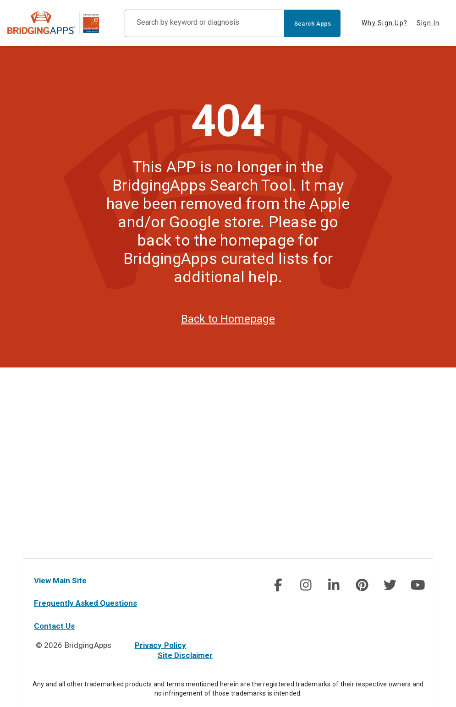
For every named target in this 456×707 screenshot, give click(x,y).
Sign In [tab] (428, 23)
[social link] (278, 585)
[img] (277, 585)
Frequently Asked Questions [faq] (85, 603)
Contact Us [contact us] (54, 625)
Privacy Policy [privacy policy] (161, 645)
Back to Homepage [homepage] (228, 334)
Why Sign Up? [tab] (384, 23)
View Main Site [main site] (60, 580)
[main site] (60, 22)
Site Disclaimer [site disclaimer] (185, 655)
